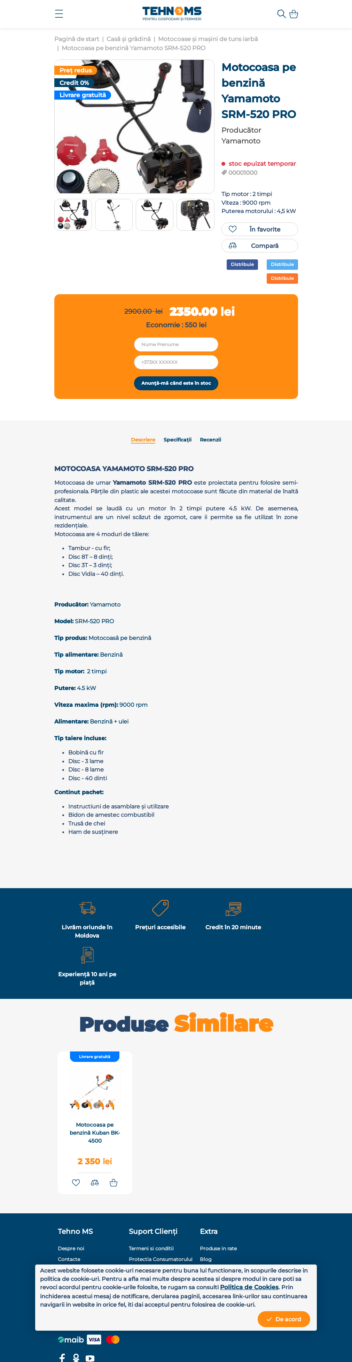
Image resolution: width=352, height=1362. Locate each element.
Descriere (144, 483)
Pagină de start (76, 39)
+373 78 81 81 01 (257, 1249)
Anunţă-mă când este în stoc (176, 422)
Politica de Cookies (69, 1286)
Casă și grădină (129, 39)
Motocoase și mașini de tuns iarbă (208, 39)
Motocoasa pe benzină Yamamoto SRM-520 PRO (133, 48)
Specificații (177, 483)
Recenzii (209, 483)
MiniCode (246, 1348)
